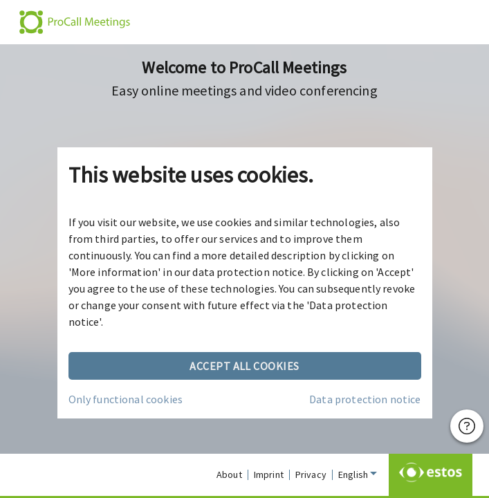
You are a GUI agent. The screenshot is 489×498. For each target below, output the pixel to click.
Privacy (310, 474)
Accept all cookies (244, 366)
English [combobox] (353, 474)
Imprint (269, 474)
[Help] (466, 426)
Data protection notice (365, 399)
